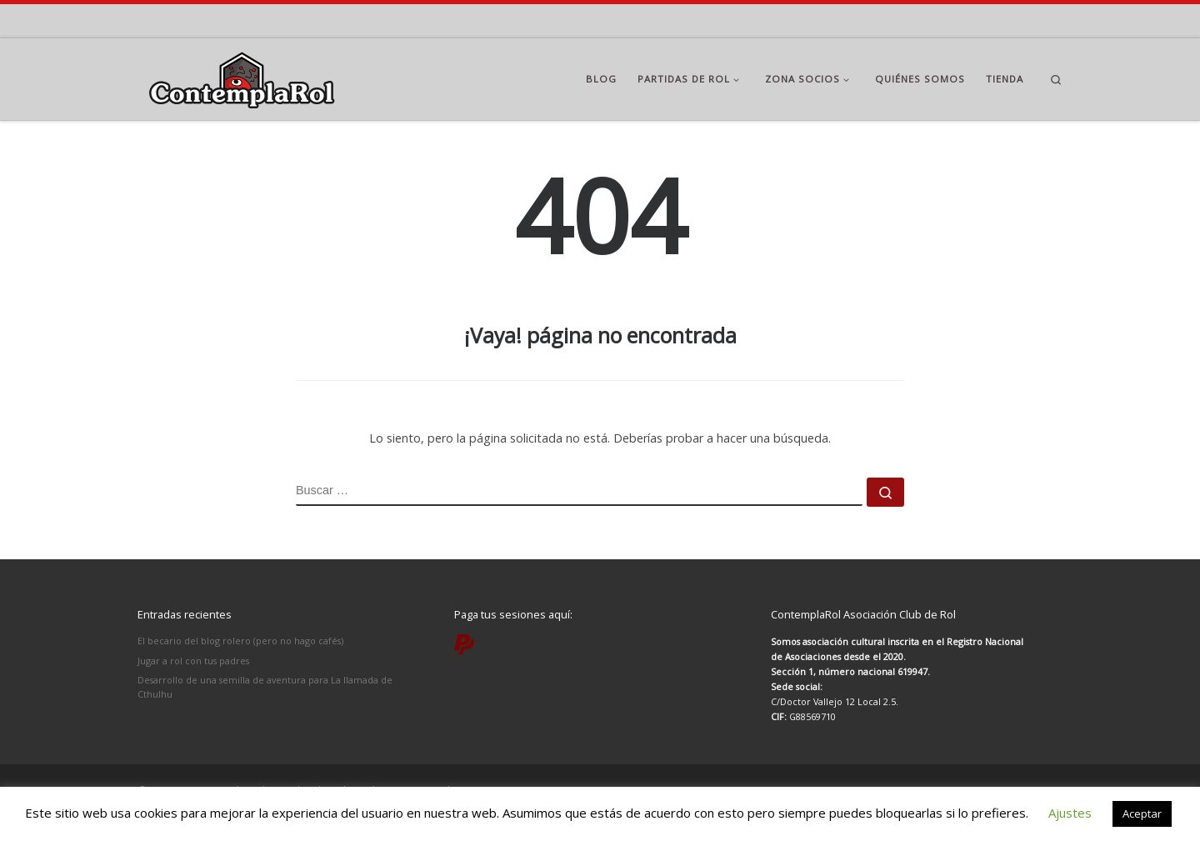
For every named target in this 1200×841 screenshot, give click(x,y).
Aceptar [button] (1142, 813)
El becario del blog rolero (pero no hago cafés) (240, 640)
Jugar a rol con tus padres (193, 660)
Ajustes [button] (1070, 812)
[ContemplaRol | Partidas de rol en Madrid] (242, 76)
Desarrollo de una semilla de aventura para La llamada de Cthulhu (265, 686)
